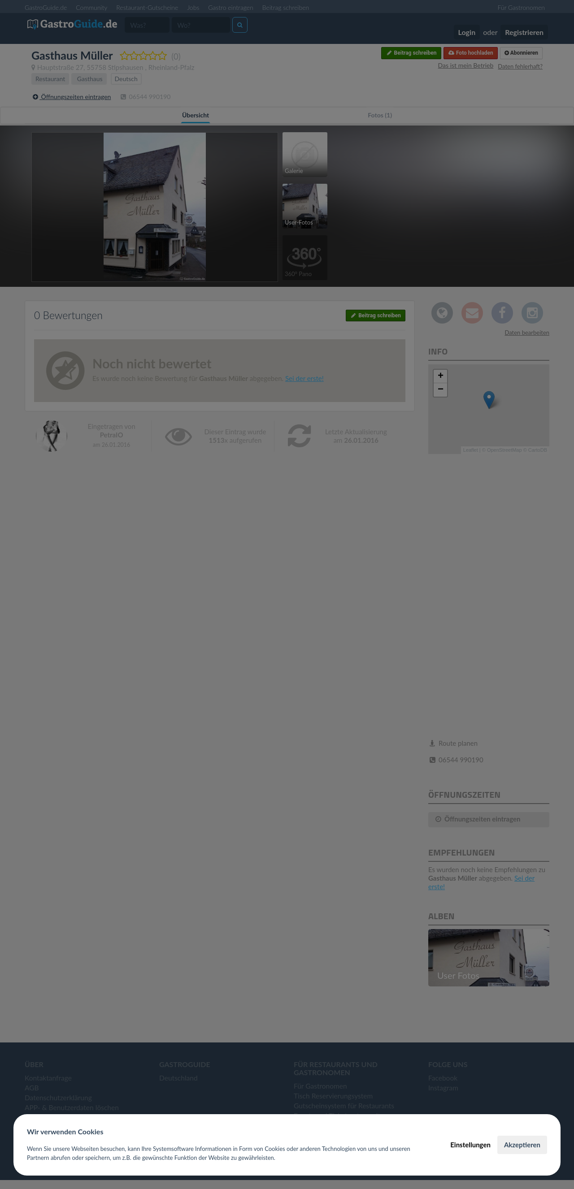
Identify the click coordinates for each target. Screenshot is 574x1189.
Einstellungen (470, 1145)
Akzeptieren (522, 1145)
